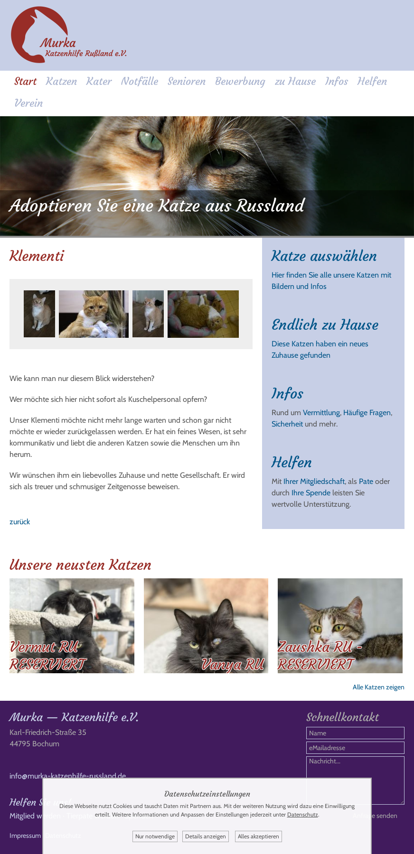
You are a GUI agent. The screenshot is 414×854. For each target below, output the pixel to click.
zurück (19, 521)
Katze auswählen (324, 256)
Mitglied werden (35, 815)
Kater (99, 81)
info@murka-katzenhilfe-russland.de (67, 775)
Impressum (25, 835)
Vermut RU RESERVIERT (47, 655)
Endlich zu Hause (325, 325)
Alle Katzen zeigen (379, 687)
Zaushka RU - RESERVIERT (320, 655)
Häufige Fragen (367, 412)
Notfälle (139, 81)
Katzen (61, 81)
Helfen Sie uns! (40, 802)
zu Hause (295, 81)
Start (25, 81)
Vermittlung (321, 412)
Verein (28, 103)
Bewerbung (240, 81)
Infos (336, 81)
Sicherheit (287, 423)
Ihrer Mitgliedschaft (314, 481)
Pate (366, 481)
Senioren (187, 81)
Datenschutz (302, 814)
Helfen (372, 81)
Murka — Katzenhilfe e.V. (74, 717)
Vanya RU (232, 664)
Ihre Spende (311, 492)
